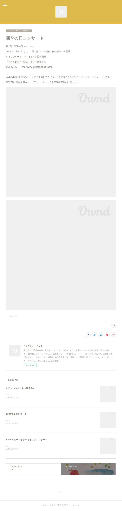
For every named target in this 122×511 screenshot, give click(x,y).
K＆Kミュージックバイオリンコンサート (26, 440)
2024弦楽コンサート (16, 414)
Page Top (61, 493)
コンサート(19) (11, 316)
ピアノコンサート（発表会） (20, 388)
